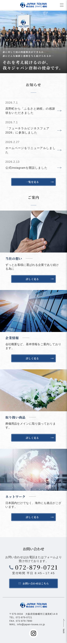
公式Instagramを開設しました (26, 167)
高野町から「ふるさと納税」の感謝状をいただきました (30, 111)
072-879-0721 (36, 567)
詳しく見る (32, 279)
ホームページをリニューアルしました (30, 150)
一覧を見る (32, 182)
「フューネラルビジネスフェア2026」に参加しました (27, 130)
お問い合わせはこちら (35, 583)
